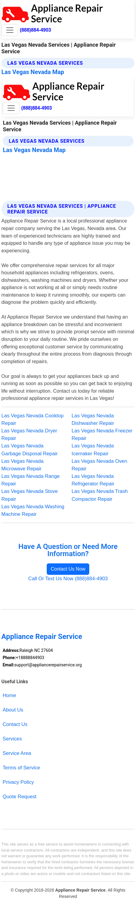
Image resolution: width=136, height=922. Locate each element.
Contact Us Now (68, 569)
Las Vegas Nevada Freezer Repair (102, 434)
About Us (13, 710)
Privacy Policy (18, 782)
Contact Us (15, 724)
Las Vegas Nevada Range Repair (30, 480)
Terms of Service (21, 768)
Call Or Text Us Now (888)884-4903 (68, 578)
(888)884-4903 (35, 30)
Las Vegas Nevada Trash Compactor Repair (100, 495)
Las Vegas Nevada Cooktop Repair (32, 419)
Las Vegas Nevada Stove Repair (29, 495)
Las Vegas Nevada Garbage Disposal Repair (29, 449)
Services (12, 739)
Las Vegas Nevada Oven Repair (99, 465)
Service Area (17, 753)
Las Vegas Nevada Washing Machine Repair (32, 510)
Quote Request (20, 796)
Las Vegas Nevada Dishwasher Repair (93, 419)
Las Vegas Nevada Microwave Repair (22, 465)
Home (9, 695)
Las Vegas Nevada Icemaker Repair (93, 449)
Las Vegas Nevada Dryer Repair (29, 434)
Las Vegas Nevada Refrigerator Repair (93, 480)
